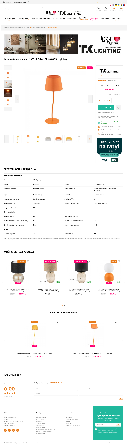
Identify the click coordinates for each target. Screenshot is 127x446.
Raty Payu (39, 421)
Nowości (105, 19)
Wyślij (121, 398)
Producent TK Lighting (56, 2)
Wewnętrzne (10, 19)
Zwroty (67, 421)
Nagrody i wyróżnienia (71, 2)
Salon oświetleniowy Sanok (32, 2)
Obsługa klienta (42, 413)
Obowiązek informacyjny (72, 425)
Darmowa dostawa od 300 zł (45, 431)
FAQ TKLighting (40, 433)
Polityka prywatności (71, 419)
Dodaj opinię (113, 80)
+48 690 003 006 (9, 423)
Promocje (94, 19)
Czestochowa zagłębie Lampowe (12, 2)
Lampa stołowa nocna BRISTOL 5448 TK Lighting (18, 290)
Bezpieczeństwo (41, 423)
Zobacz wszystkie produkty (109, 76)
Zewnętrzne (23, 19)
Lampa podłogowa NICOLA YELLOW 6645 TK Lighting (34, 353)
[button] (8, 67)
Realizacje (45, 2)
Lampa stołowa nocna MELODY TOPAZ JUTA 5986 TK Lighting (48, 290)
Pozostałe (68, 413)
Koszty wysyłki (40, 419)
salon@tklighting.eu (9, 425)
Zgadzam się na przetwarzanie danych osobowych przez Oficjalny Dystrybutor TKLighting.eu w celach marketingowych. (108, 431)
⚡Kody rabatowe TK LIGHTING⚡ (89, 2)
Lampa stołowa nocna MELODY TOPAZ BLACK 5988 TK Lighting (79, 290)
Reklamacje (68, 423)
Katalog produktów (106, 2)
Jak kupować (40, 425)
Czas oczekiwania (41, 427)
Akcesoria (71, 19)
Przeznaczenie (59, 19)
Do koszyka (106, 107)
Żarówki (83, 18)
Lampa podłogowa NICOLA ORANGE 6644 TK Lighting (92, 353)
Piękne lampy (116, 19)
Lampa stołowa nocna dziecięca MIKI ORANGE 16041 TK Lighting (109, 290)
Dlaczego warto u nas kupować (45, 429)
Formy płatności (41, 417)
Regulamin (68, 417)
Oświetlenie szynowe (41, 19)
